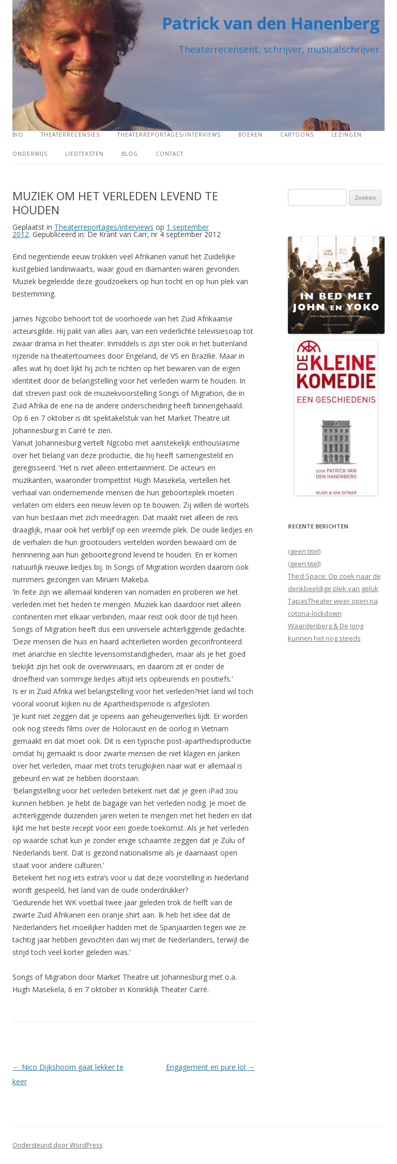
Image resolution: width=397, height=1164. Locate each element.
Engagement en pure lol (210, 1067)
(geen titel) (304, 551)
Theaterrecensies (70, 134)
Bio (17, 134)
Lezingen (346, 134)
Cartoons (297, 134)
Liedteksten (84, 153)
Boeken (250, 134)
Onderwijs (30, 153)
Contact (170, 153)
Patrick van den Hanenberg (270, 23)
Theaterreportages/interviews (169, 134)
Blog (129, 153)
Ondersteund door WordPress (57, 1145)
